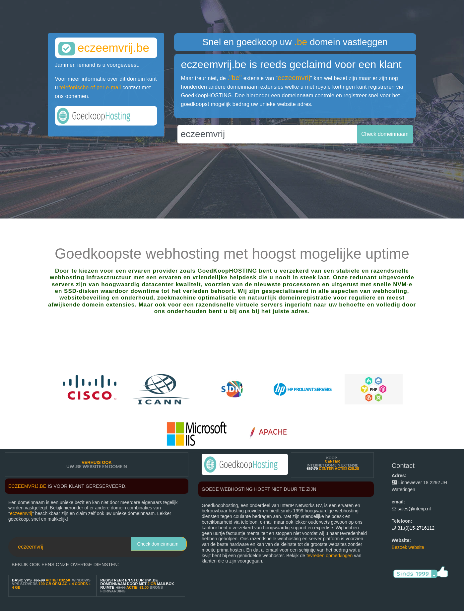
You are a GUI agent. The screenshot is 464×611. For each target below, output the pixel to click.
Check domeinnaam (157, 544)
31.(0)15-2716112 (416, 528)
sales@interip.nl (414, 508)
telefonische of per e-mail (90, 87)
